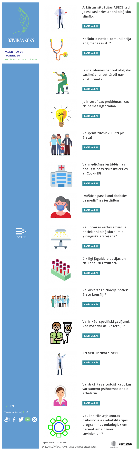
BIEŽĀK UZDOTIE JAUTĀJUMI (20, 59)
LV (6, 406)
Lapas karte (48, 442)
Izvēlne (21, 233)
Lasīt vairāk (91, 26)
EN (12, 406)
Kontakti (62, 442)
